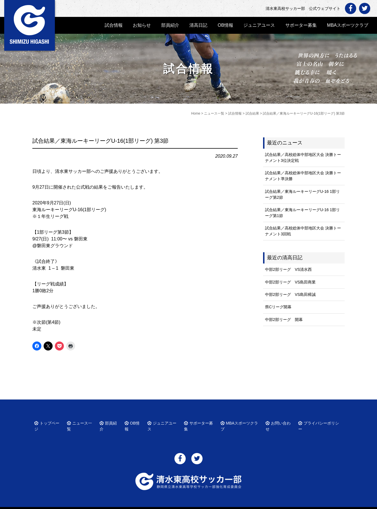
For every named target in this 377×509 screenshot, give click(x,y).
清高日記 (198, 25)
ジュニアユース (259, 25)
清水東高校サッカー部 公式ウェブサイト (193, 504)
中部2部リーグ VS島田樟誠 (290, 294)
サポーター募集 (301, 25)
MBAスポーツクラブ (347, 25)
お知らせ (142, 25)
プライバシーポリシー (319, 422)
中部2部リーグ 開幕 (284, 319)
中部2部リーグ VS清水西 (288, 269)
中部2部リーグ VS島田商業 (290, 282)
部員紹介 (170, 25)
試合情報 (114, 25)
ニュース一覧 (81, 422)
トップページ (49, 422)
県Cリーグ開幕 (278, 307)
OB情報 (225, 25)
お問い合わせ (280, 422)
